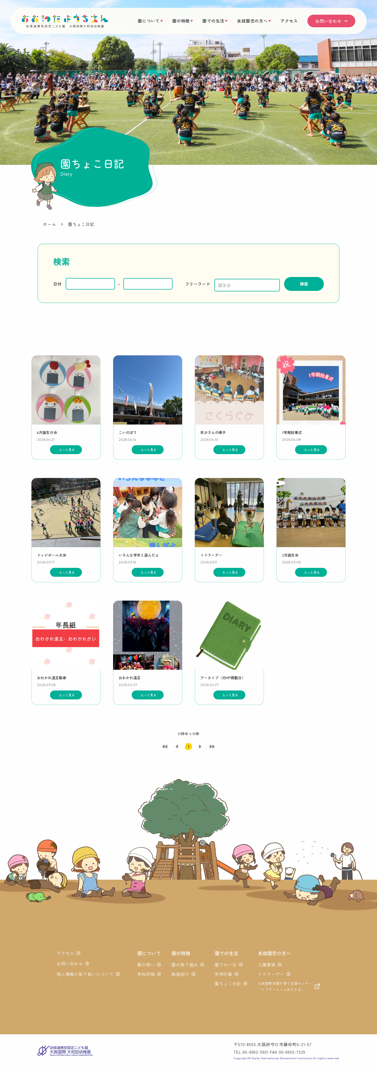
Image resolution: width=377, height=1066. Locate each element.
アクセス (289, 21)
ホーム (49, 224)
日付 (57, 283)
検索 (307, 283)
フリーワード (193, 283)
